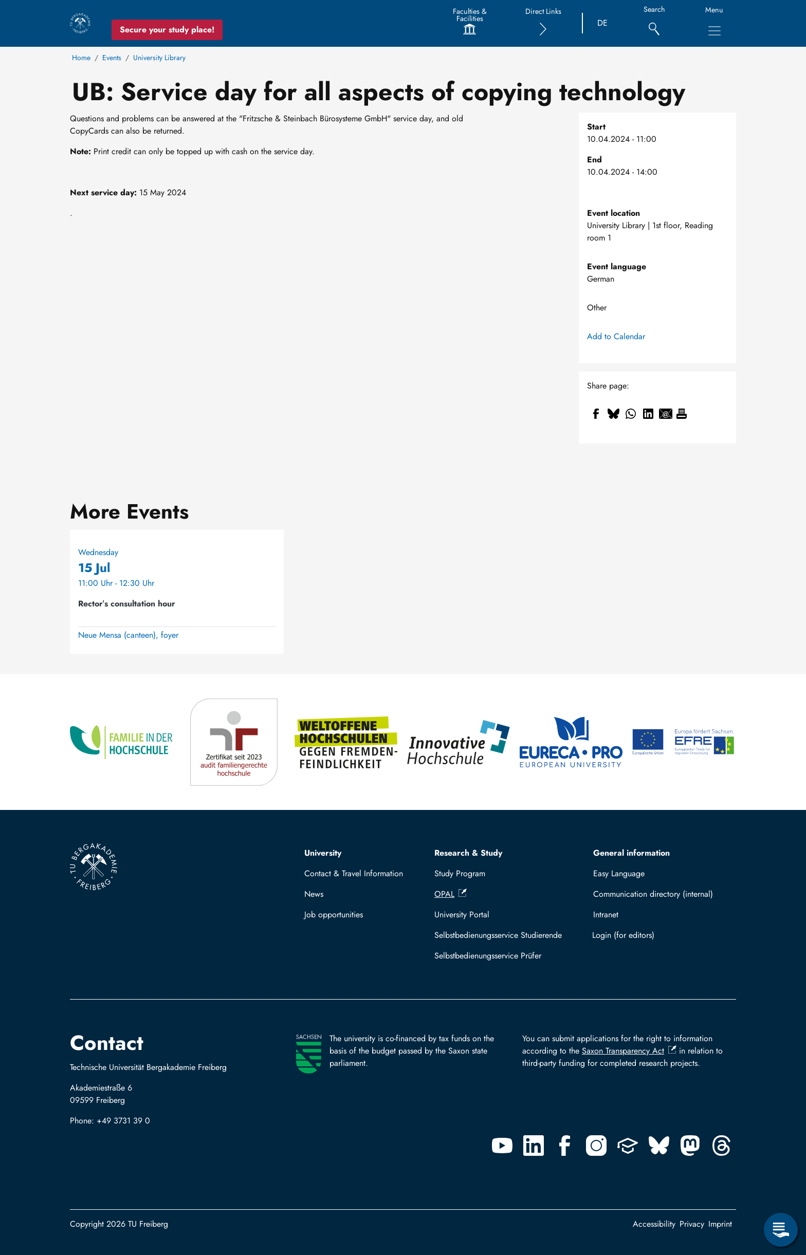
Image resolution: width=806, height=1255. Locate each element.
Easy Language (619, 873)
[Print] (681, 414)
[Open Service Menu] (781, 1230)
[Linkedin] (533, 1145)
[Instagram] (596, 1145)
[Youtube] (502, 1145)
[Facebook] (565, 1145)
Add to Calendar (616, 336)
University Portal (461, 914)
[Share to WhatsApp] (630, 414)
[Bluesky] (659, 1145)
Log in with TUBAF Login (660, 935)
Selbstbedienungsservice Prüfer (487, 956)
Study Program (459, 873)
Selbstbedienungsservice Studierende (498, 935)
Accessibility (654, 1224)
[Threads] (721, 1145)
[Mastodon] (690, 1145)
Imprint (720, 1224)
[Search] (654, 23)
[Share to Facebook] (595, 414)
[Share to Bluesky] (613, 414)
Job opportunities (333, 914)
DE (602, 23)
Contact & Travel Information (353, 873)
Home (81, 57)
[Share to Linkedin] (648, 414)
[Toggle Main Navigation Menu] (714, 31)
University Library (159, 57)
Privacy (692, 1224)
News (313, 894)
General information (631, 853)
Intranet (605, 914)
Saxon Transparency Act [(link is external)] (629, 1051)
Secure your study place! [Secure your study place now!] (167, 29)
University (322, 853)
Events (111, 57)
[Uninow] (627, 1145)
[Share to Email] (665, 414)
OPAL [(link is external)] (450, 894)
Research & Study (468, 853)
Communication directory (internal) (653, 894)
